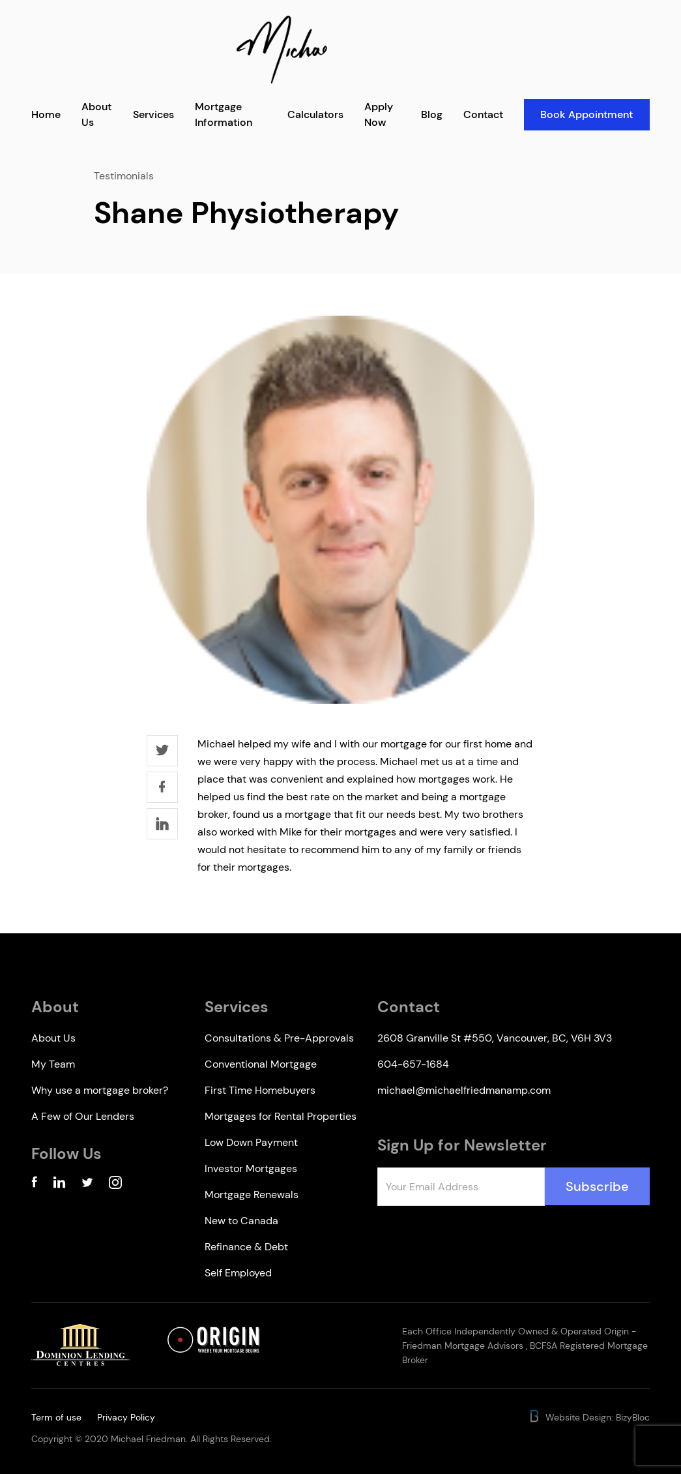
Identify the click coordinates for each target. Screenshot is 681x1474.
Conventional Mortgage (261, 1064)
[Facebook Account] (34, 1185)
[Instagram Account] (115, 1185)
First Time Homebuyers (260, 1090)
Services (153, 114)
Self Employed (238, 1273)
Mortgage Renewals (251, 1194)
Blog (431, 114)
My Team (53, 1064)
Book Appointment (586, 114)
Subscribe (597, 1186)
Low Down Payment (251, 1142)
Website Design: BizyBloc (589, 1417)
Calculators (315, 114)
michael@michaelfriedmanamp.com (464, 1090)
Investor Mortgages (251, 1168)
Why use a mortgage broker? (99, 1090)
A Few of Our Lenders (82, 1116)
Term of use (56, 1417)
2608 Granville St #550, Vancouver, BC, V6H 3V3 (494, 1038)
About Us (53, 1038)
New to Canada (241, 1220)
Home (46, 114)
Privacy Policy (126, 1417)
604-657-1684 (413, 1064)
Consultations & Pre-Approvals (279, 1038)
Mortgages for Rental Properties (280, 1116)
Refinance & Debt (246, 1247)
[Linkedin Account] (59, 1185)
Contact (483, 114)
